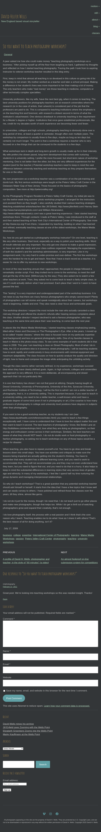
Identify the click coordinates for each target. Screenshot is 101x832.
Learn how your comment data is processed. (67, 705)
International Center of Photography (51, 535)
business (7, 535)
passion (20, 538)
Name (7, 651)
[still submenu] (99, 13)
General (8, 54)
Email (6, 664)
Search (43, 764)
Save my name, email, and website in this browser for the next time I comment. (47, 690)
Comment (9, 618)
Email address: (10, 780)
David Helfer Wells (14, 16)
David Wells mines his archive (18, 724)
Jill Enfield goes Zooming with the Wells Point (26, 727)
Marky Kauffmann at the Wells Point (21, 734)
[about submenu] (99, 19)
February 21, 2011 (10, 587)
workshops (8, 542)
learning (75, 535)
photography (59, 538)
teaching (72, 538)
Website (7, 677)
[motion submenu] (99, 6)
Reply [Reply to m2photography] (5, 599)
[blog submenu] (99, 26)
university (83, 538)
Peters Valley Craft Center (38, 538)
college (17, 535)
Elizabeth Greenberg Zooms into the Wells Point (28, 730)
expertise (26, 535)
